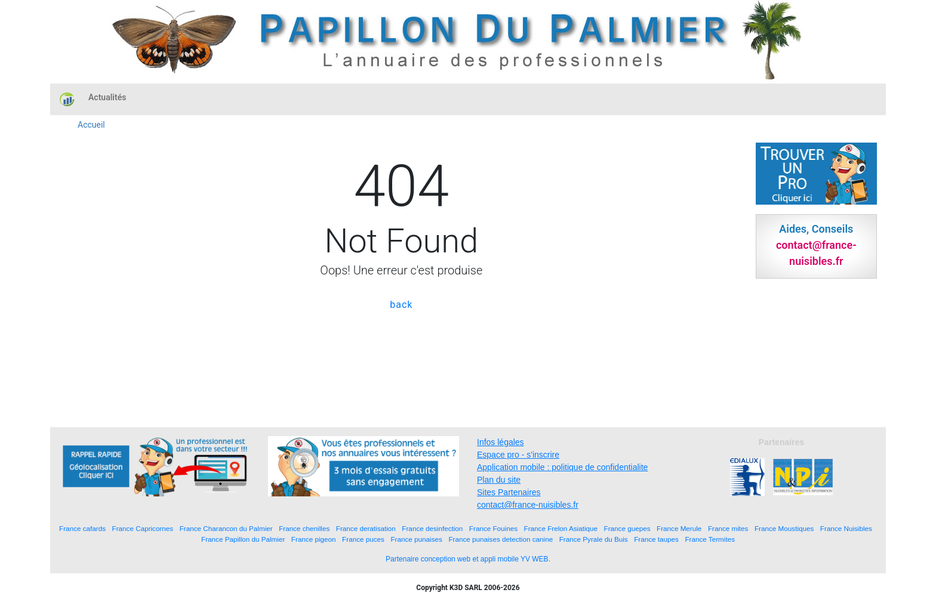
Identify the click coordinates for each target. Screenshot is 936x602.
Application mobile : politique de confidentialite (562, 467)
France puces (363, 539)
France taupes (656, 539)
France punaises (416, 539)
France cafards (82, 528)
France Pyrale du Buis (593, 539)
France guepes (627, 528)
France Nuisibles (846, 528)
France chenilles (304, 528)
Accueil (91, 124)
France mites (728, 528)
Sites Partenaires (509, 492)
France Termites (710, 539)
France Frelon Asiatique (561, 528)
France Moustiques (784, 528)
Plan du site (499, 479)
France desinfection (432, 528)
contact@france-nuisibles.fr (527, 505)
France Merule (679, 528)
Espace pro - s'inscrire (518, 454)
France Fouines (493, 528)
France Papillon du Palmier (243, 539)
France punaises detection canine (500, 539)
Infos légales (500, 442)
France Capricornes (143, 528)
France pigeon (313, 539)
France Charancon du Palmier (226, 528)
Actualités (107, 97)
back (401, 304)
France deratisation (366, 528)
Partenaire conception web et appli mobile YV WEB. (468, 559)
